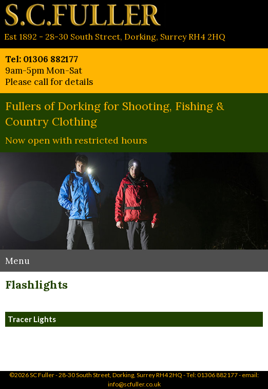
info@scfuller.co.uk (134, 384)
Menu (17, 261)
